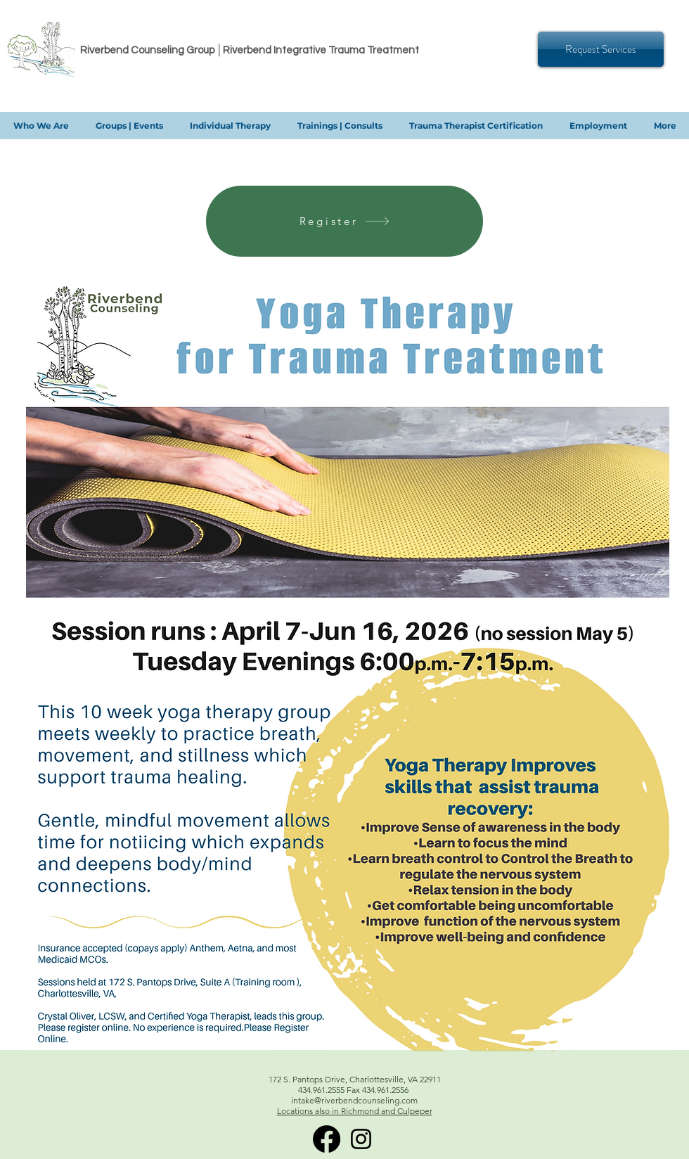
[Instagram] (361, 1139)
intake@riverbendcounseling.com (354, 1100)
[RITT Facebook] (326, 1139)
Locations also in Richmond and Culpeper (354, 1111)
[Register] (344, 221)
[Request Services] (601, 49)
